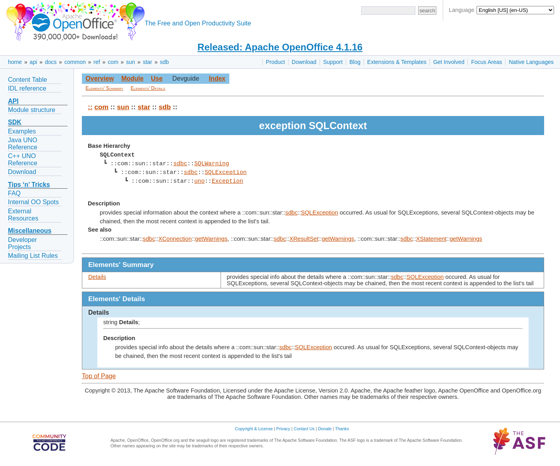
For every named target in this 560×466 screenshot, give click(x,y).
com (113, 62)
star (147, 62)
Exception (227, 181)
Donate (324, 428)
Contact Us (304, 428)
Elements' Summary (104, 88)
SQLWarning (211, 164)
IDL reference (27, 88)
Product (275, 62)
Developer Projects (22, 243)
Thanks (342, 428)
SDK (14, 122)
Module (132, 78)
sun (130, 62)
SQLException (226, 172)
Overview (99, 78)
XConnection (175, 239)
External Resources (23, 215)
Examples (22, 131)
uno (199, 181)
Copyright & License (254, 428)
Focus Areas (486, 62)
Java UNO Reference (22, 144)
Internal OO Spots (33, 202)
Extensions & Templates (396, 62)
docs (51, 62)
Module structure (31, 109)
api (33, 62)
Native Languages (531, 62)
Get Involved (449, 62)
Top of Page (99, 376)
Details (97, 277)
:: (90, 107)
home (15, 62)
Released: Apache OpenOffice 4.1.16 (280, 47)
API (13, 101)
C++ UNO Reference (22, 159)
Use (157, 78)
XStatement (431, 239)
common (75, 62)
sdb (164, 62)
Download (304, 62)
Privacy (283, 428)
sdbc (180, 164)
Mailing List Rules (33, 255)
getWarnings (211, 239)
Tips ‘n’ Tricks (29, 184)
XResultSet (303, 239)
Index (217, 78)
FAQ (14, 193)
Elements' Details (148, 88)
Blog (354, 62)
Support (333, 62)
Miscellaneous (29, 230)
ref (96, 62)
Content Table (27, 79)
